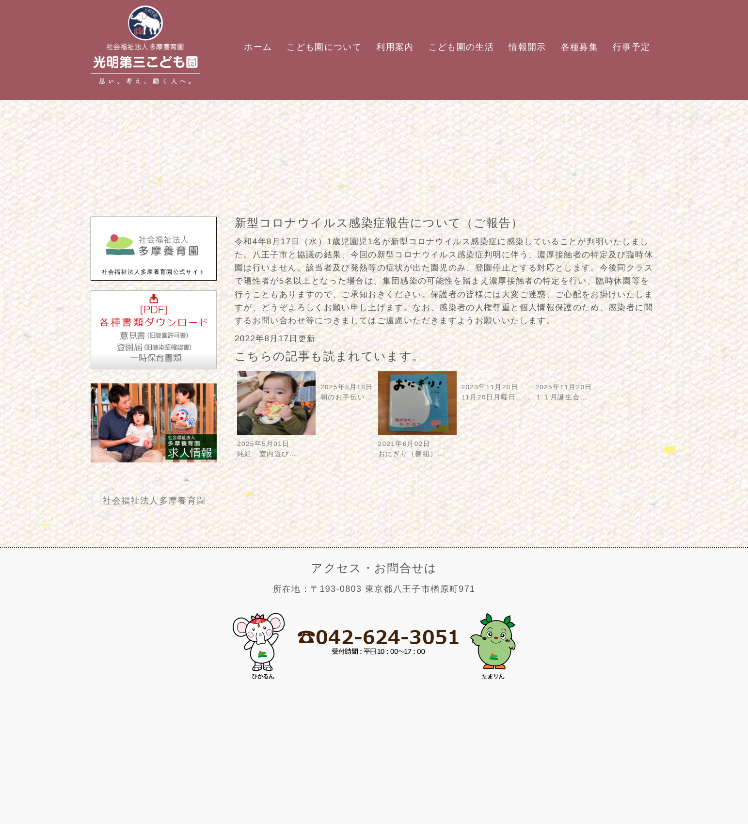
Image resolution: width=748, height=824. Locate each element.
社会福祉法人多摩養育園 (154, 501)
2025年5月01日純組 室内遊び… (276, 443)
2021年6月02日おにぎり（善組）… (417, 443)
